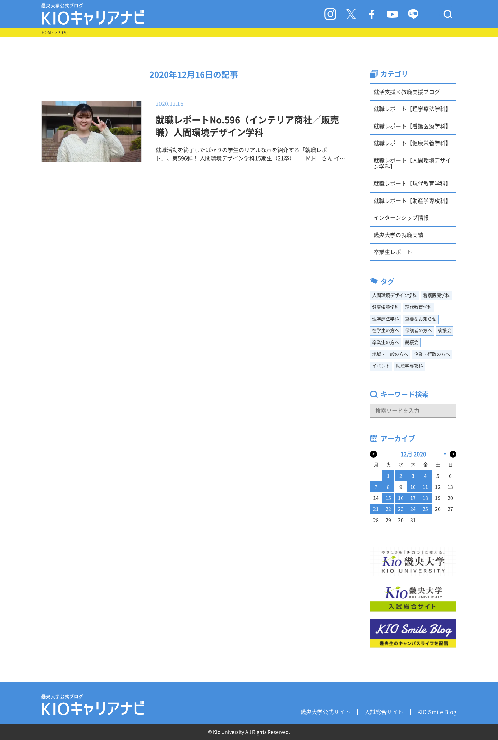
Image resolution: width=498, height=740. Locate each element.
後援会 (444, 330)
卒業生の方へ (385, 342)
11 (425, 487)
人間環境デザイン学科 (394, 295)
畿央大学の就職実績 (398, 235)
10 (413, 487)
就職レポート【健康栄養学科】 (412, 143)
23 (401, 509)
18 (425, 498)
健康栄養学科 (385, 307)
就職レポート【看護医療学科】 (412, 126)
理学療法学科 (385, 319)
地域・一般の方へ (390, 354)
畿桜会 (411, 342)
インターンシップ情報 (401, 218)
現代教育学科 (418, 307)
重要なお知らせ (420, 319)
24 (413, 509)
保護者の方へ (418, 330)
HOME (48, 32)
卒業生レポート (393, 252)
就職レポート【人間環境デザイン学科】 (412, 163)
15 (388, 498)
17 (413, 498)
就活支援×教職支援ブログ (407, 92)
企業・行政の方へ (432, 354)
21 (376, 509)
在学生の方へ (385, 330)
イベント (381, 366)
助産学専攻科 (409, 366)
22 (388, 509)
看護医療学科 (436, 295)
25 (425, 509)
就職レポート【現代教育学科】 (412, 183)
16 (401, 498)
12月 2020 (413, 454)
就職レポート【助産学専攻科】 (412, 201)
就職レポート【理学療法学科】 (412, 109)
